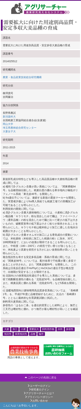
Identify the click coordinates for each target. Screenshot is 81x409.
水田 (60, 329)
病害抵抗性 (21, 334)
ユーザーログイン (38, 385)
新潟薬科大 (9, 116)
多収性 (69, 329)
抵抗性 (7, 334)
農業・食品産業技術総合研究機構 (22, 77)
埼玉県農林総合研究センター (19, 127)
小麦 (23, 329)
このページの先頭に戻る (40, 377)
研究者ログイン (38, 389)
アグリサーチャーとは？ (38, 393)
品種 (33, 334)
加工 (15, 329)
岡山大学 (8, 123)
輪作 (41, 334)
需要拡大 (34, 329)
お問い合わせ (39, 400)
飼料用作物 (48, 329)
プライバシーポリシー (39, 396)
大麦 (6, 329)
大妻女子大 (9, 131)
